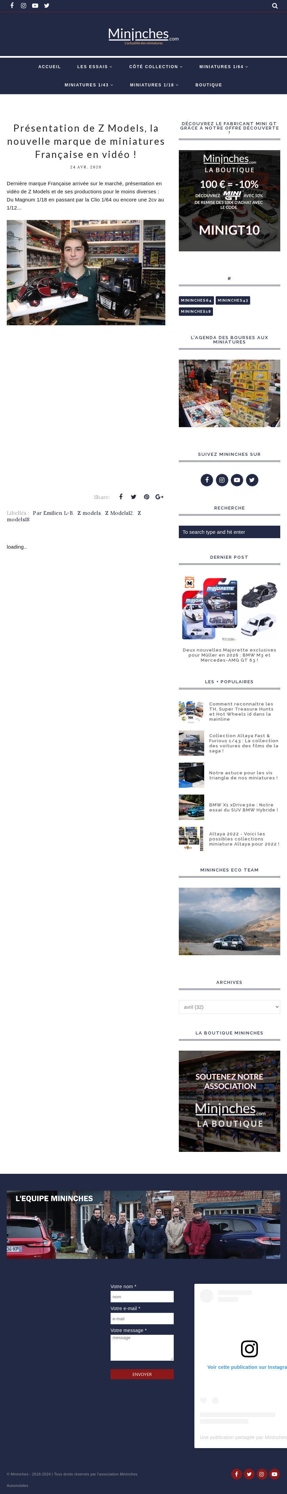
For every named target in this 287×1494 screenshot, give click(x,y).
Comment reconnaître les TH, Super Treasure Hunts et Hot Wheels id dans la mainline (241, 711)
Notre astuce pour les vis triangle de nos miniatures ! (243, 775)
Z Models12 (119, 513)
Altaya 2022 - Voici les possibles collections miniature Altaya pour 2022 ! (244, 839)
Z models (88, 513)
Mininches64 (196, 300)
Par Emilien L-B (53, 513)
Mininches (19, 1474)
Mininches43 (233, 300)
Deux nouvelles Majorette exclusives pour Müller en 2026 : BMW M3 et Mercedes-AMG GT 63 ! (230, 655)
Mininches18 (196, 311)
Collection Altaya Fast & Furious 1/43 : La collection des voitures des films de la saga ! (244, 743)
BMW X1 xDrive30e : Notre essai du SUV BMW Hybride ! (243, 807)
